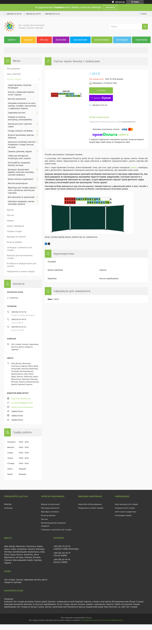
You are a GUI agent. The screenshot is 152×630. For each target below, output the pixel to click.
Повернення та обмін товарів (90, 508)
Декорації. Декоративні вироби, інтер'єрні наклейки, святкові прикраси (21, 172)
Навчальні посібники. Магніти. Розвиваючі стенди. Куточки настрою (22, 144)
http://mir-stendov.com (21, 399)
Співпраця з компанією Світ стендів (19, 248)
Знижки (28, 40)
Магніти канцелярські (18, 183)
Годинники (141, 40)
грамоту (133, 167)
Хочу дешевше (13, 68)
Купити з (102, 98)
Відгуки (10, 210)
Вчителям (61, 40)
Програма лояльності (50, 508)
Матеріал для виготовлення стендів (19, 256)
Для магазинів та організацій (21, 197)
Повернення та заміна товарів (21, 271)
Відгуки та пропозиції (50, 504)
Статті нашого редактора (125, 512)
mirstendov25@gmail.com (22, 403)
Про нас (44, 40)
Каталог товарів (14, 79)
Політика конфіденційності (112, 620)
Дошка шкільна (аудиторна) (20, 179)
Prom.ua (89, 618)
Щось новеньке (14, 74)
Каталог (12, 40)
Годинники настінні (16, 113)
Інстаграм (8, 508)
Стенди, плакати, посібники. (20, 131)
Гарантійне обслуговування (90, 504)
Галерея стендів (14, 231)
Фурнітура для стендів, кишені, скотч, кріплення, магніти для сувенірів (22, 190)
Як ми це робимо (14, 242)
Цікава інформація (15, 226)
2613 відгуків (120, 2)
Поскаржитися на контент (91, 620)
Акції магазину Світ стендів (126, 504)
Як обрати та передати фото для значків (21, 264)
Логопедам (122, 40)
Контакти (110, 7)
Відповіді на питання (16, 237)
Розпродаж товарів (123, 515)
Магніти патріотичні (17, 99)
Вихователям (80, 40)
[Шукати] (145, 27)
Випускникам (102, 40)
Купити (102, 90)
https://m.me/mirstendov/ (22, 407)
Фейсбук (7, 504)
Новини (10, 220)
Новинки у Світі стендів (125, 508)
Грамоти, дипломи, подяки (20, 151)
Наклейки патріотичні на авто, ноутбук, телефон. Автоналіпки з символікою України (22, 106)
